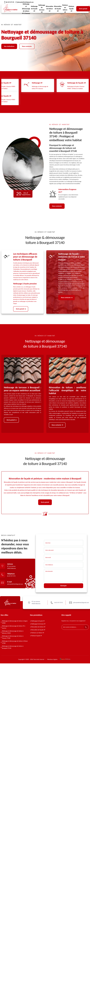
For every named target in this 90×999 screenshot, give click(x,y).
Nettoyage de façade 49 (34, 8)
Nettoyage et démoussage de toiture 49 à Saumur (26, 8)
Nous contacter (27, 46)
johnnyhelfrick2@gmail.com (24, 2)
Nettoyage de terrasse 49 (41, 8)
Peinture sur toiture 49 (65, 8)
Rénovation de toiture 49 (49, 8)
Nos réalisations (9, 46)
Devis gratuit (83, 9)
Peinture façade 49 (71, 8)
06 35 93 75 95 (9, 2)
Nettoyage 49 (37, 83)
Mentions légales (52, 659)
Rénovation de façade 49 (57, 8)
